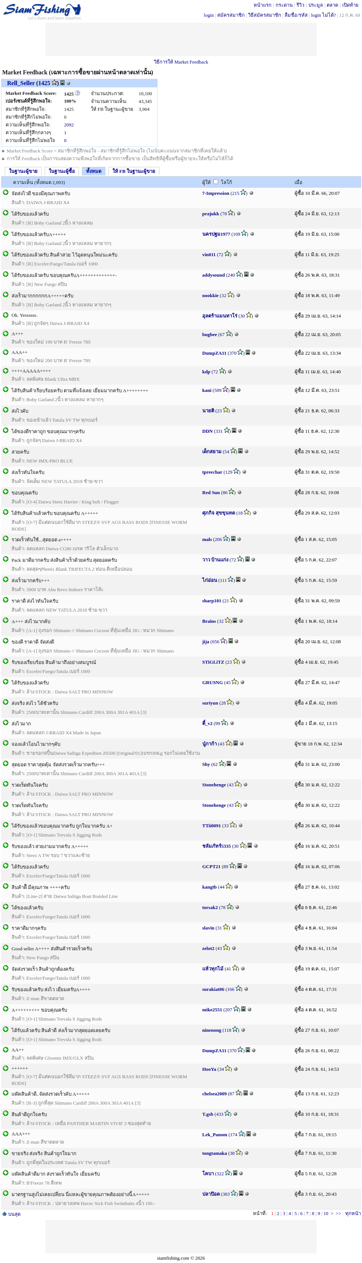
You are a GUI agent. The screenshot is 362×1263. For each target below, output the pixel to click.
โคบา (208, 1173)
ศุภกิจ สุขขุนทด (218, 513)
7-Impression (215, 193)
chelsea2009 (214, 1093)
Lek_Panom (214, 1134)
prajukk (210, 213)
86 (225, 492)
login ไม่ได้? (323, 15)
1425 (44, 83)
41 (228, 969)
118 (227, 1030)
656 (215, 641)
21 (226, 600)
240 (231, 275)
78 (224, 213)
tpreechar (212, 472)
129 (229, 472)
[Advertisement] (181, 39)
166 (231, 989)
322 (220, 1173)
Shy (206, 764)
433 (219, 1114)
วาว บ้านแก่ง (215, 560)
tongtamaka (214, 1153)
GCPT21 (211, 866)
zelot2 (208, 948)
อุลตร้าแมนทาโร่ (219, 316)
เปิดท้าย (350, 5)
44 (222, 887)
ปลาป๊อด (211, 1194)
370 (233, 353)
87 (231, 1093)
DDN (207, 431)
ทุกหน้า (353, 1213)
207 (228, 1009)
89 (225, 866)
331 (219, 431)
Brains (209, 621)
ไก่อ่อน (209, 580)
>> (338, 1213)
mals (207, 539)
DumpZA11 (214, 353)
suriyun (210, 703)
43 (222, 744)
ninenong (211, 1030)
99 (217, 723)
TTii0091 (211, 825)
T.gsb (207, 1114)
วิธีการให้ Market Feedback (181, 62)
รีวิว (300, 5)
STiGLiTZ (213, 662)
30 (242, 316)
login (209, 15)
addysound (213, 275)
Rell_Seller (21, 83)
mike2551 (212, 1009)
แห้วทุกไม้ (212, 969)
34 (221, 1069)
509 (218, 390)
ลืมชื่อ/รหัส (296, 15)
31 (219, 928)
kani (207, 390)
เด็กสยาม (212, 451)
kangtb (209, 887)
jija (205, 641)
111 (223, 580)
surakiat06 (213, 989)
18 (240, 513)
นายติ (208, 410)
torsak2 (210, 907)
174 (234, 1134)
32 (224, 295)
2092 (69, 125)
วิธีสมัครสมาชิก (264, 15)
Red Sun (211, 492)
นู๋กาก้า (209, 744)
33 (226, 825)
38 (232, 1153)
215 (235, 193)
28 (223, 703)
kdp (206, 371)
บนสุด (11, 1214)
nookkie (210, 295)
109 (237, 234)
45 (228, 682)
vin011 (209, 254)
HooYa (209, 1069)
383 (226, 1194)
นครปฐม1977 (216, 234)
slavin (208, 928)
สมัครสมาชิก (231, 15)
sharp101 (211, 600)
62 (215, 764)
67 (222, 334)
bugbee (209, 334)
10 (325, 1213)
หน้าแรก (263, 5)
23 (219, 410)
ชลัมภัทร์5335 (216, 846)
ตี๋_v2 (207, 723)
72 (221, 254)
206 (218, 539)
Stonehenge (214, 784)
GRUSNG (212, 682)
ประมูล (315, 5)
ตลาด (332, 5)
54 (227, 451)
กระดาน (284, 5)
